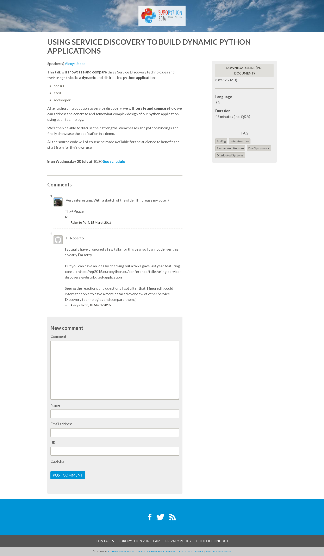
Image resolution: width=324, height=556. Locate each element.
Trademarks (155, 551)
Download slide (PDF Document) (244, 70)
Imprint (171, 551)
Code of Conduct (212, 541)
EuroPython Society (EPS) (126, 551)
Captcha (57, 461)
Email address (61, 424)
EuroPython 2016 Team (140, 541)
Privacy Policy (178, 541)
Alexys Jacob (75, 63)
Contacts (105, 541)
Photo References (218, 551)
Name (55, 405)
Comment (58, 336)
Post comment (68, 475)
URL (53, 442)
